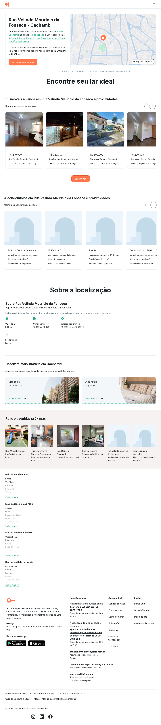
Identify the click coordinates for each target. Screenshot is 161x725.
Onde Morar (63, 71)
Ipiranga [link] (8, 573)
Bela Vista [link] (9, 489)
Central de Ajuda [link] (116, 603)
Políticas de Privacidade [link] (42, 693)
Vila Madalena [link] (11, 522)
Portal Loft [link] (139, 603)
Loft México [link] (114, 646)
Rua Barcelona (43, 38)
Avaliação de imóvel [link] (144, 623)
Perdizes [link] (9, 485)
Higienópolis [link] (10, 518)
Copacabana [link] (11, 537)
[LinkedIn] (42, 717)
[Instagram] (33, 717)
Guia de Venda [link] (141, 610)
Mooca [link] (8, 511)
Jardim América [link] (12, 580)
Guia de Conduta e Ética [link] (17, 699)
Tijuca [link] (8, 550)
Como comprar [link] (116, 616)
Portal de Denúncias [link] (15, 693)
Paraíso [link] (8, 576)
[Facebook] (50, 717)
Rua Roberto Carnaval (23, 38)
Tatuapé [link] (9, 492)
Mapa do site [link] (140, 616)
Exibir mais (12, 497)
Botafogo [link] (9, 540)
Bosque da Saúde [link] (13, 515)
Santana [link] (8, 508)
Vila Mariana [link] (10, 482)
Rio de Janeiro (78, 71)
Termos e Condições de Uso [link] (72, 693)
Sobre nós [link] (113, 623)
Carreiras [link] (113, 630)
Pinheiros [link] (9, 479)
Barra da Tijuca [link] (12, 547)
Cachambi (93, 71)
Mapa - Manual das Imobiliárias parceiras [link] (55, 699)
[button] (104, 39)
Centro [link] (8, 543)
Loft (53, 71)
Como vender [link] (115, 610)
